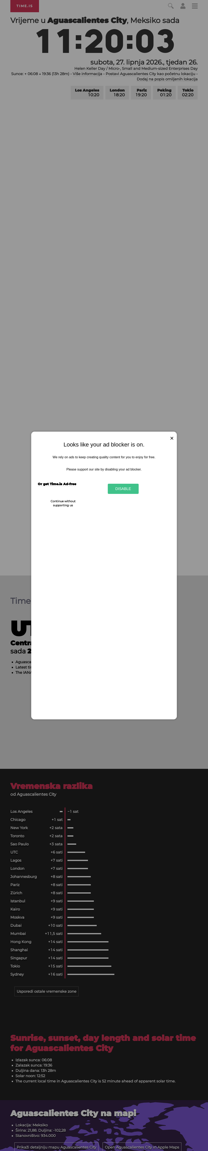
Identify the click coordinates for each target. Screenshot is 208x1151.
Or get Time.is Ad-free (57, 484)
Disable (123, 489)
